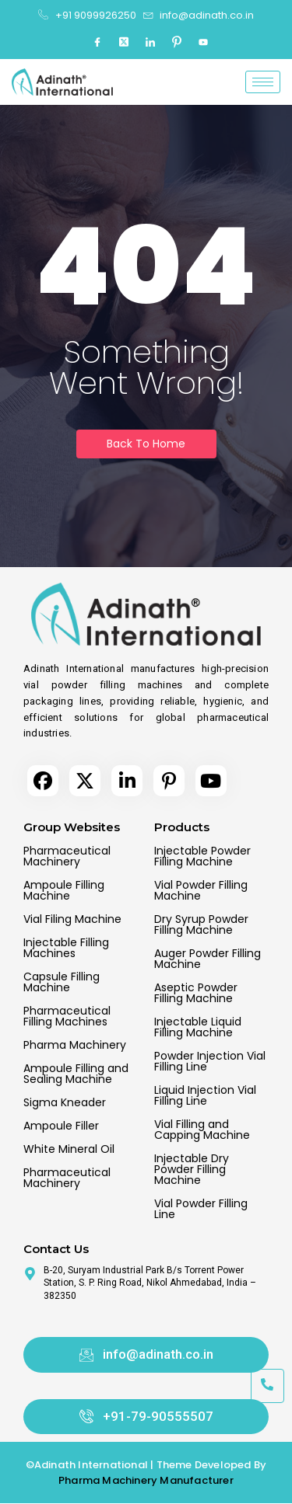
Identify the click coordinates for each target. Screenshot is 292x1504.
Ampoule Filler (61, 1125)
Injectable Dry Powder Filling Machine (191, 1169)
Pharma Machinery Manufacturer (146, 1480)
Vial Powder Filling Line (201, 1209)
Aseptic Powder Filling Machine (195, 993)
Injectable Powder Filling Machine (202, 856)
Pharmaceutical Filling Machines (67, 1016)
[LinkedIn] (150, 42)
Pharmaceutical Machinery (67, 856)
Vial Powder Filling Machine (201, 890)
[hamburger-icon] (262, 82)
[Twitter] (123, 42)
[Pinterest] (176, 42)
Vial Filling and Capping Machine (202, 1129)
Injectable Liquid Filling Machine (197, 1027)
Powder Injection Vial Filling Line (210, 1061)
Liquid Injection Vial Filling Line (205, 1095)
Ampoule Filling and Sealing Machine (75, 1073)
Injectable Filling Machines (66, 948)
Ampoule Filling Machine (63, 890)
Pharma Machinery (74, 1045)
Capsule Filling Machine (61, 982)
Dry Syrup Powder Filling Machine (201, 924)
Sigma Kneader (64, 1102)
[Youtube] (203, 42)
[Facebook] (97, 42)
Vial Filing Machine (72, 919)
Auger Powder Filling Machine (207, 958)
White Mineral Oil (68, 1149)
